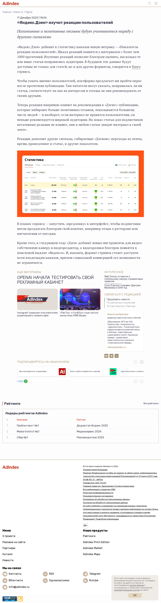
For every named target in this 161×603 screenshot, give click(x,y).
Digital (29, 12)
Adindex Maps (91, 554)
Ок (135, 595)
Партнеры (8, 548)
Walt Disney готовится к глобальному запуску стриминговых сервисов (123, 279)
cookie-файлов (136, 585)
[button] (141, 362)
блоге (136, 66)
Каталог (7, 554)
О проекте (8, 536)
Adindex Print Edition (96, 542)
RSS (51, 573)
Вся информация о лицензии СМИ (99, 489)
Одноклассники (59, 580)
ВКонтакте (16, 580)
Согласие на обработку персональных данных (105, 502)
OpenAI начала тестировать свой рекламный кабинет (55, 280)
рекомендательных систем (127, 590)
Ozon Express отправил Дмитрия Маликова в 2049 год (122, 287)
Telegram (95, 573)
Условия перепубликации (95, 469)
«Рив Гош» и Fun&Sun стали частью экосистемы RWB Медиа (79, 314)
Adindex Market (92, 548)
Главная (6, 12)
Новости (18, 12)
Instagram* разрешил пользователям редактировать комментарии (37, 314)
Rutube (93, 580)
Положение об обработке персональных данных (106, 499)
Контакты (15, 573)
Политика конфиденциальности (98, 493)
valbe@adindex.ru (116, 347)
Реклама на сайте (13, 542)
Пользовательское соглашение (98, 496)
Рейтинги (89, 536)
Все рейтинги (151, 403)
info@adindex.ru (19, 587)
